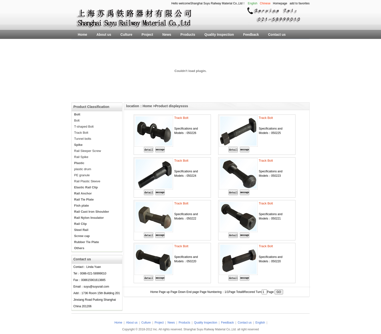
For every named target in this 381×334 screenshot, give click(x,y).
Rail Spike (81, 157)
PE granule (82, 175)
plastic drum (82, 169)
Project (159, 322)
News (171, 322)
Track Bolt (81, 132)
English (260, 322)
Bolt (76, 120)
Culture (146, 322)
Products (185, 322)
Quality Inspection (206, 322)
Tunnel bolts (82, 139)
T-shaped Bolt (84, 126)
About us (132, 322)
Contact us (244, 322)
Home (147, 106)
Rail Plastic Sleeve (87, 181)
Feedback (227, 322)
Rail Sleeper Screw (87, 151)
